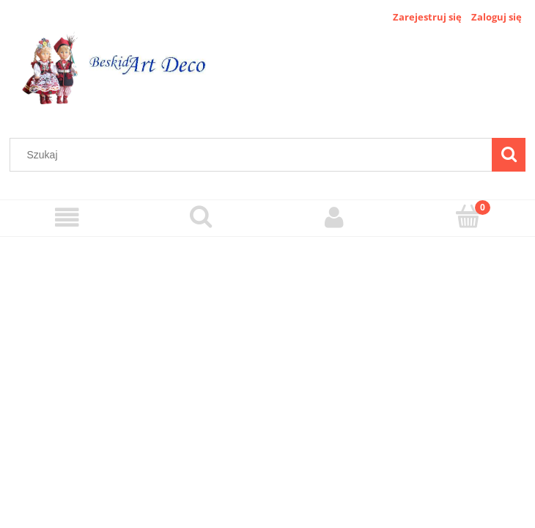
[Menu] (67, 217)
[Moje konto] (334, 217)
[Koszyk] (468, 216)
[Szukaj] (508, 155)
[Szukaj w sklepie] (254, 155)
